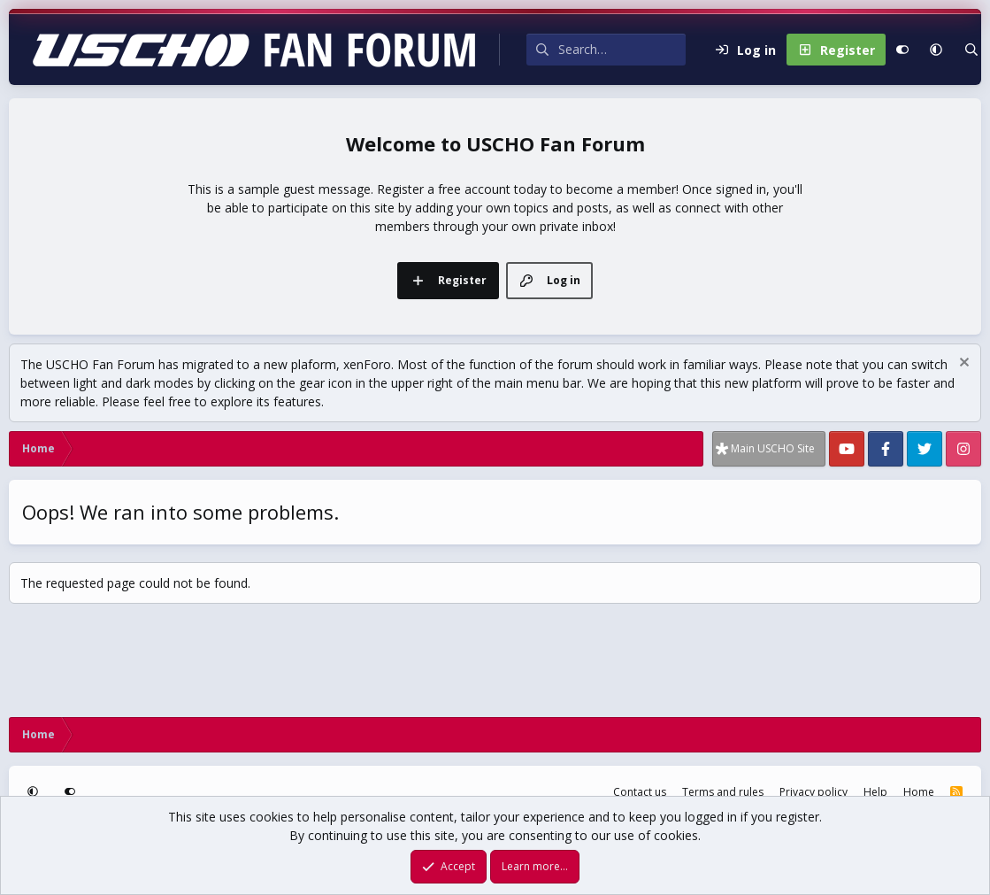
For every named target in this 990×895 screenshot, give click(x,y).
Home (918, 791)
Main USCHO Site (773, 448)
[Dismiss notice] (962, 364)
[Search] (622, 50)
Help (875, 791)
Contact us (639, 791)
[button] (936, 50)
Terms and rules (723, 791)
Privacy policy (813, 791)
